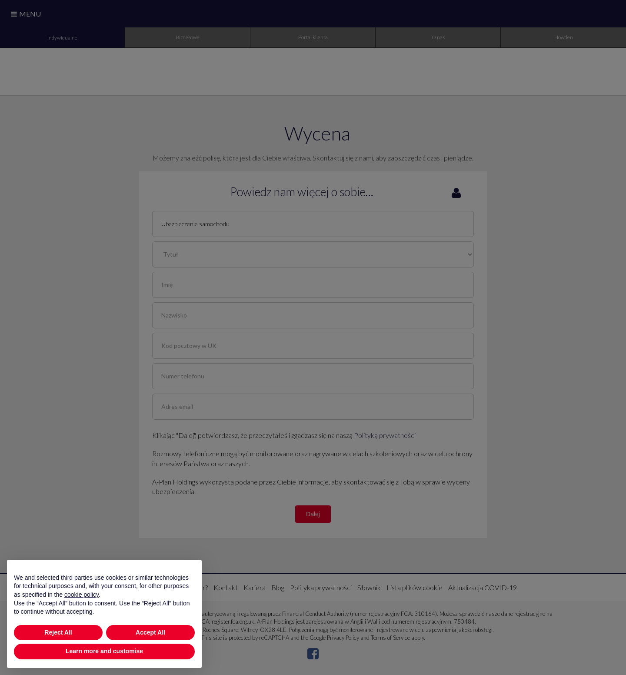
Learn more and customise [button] (104, 651)
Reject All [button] (58, 632)
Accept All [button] (150, 632)
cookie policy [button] (81, 594)
